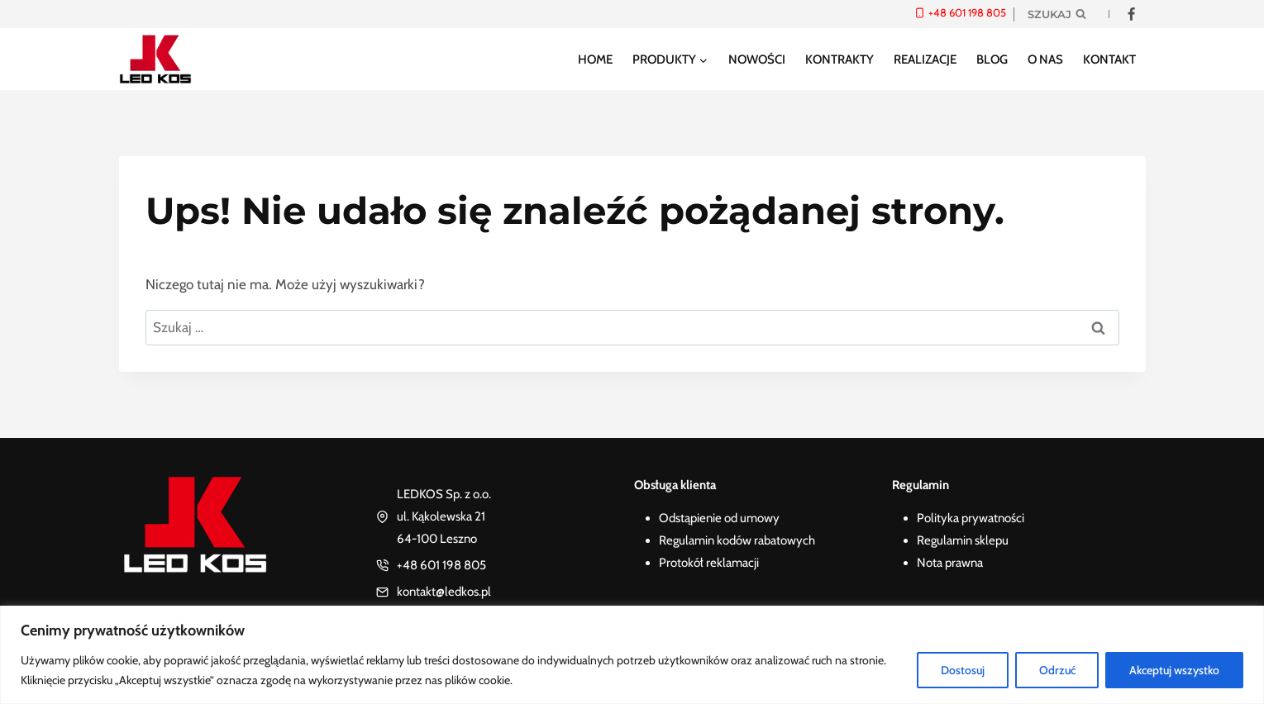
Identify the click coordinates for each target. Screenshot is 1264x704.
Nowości (756, 59)
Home (595, 59)
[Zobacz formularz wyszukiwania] (1057, 14)
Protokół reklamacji (709, 562)
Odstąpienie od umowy (719, 518)
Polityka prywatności (970, 518)
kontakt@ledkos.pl (444, 591)
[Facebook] (1132, 14)
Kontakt (1109, 59)
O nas (1045, 59)
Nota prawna (950, 562)
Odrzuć (1055, 670)
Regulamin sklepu (963, 540)
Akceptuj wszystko (1173, 670)
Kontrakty (839, 59)
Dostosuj (959, 670)
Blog (992, 59)
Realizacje (925, 59)
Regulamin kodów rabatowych (737, 540)
